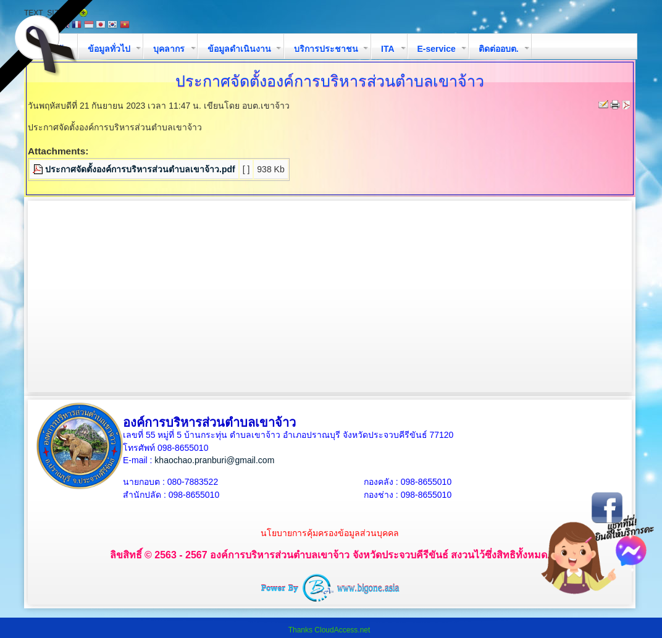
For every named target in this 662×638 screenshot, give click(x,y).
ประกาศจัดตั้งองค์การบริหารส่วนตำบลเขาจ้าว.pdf (140, 169)
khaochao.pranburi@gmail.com (214, 460)
